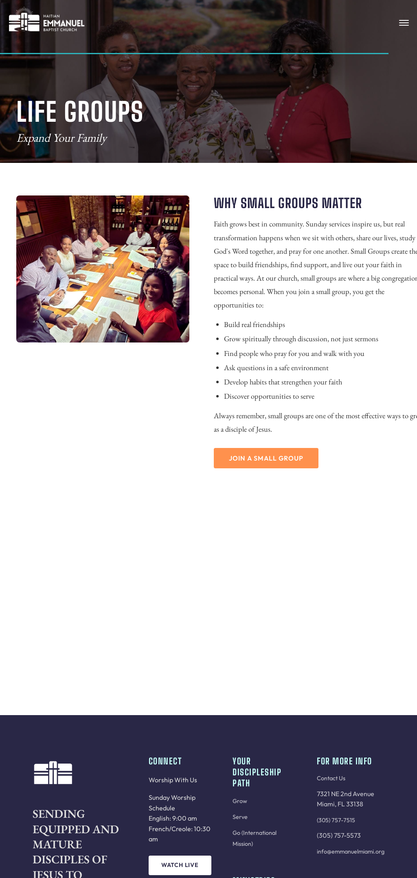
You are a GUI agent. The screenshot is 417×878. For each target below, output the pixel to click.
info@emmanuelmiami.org (350, 851)
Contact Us (331, 778)
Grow (240, 801)
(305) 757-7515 (336, 820)
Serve (240, 817)
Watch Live (180, 865)
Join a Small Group (266, 458)
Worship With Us (173, 780)
